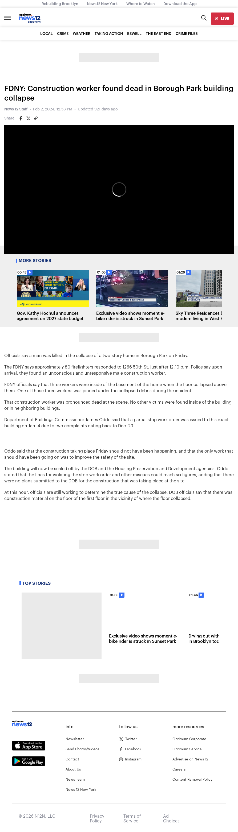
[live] (222, 19)
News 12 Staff (15, 109)
